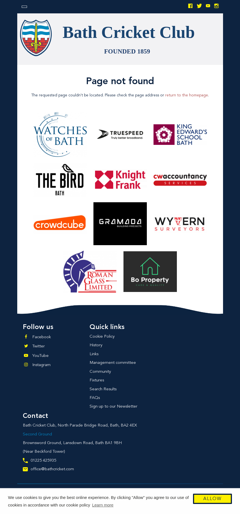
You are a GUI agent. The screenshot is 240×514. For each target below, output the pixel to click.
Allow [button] (212, 499)
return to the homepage (186, 95)
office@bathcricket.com (48, 469)
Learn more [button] (102, 505)
